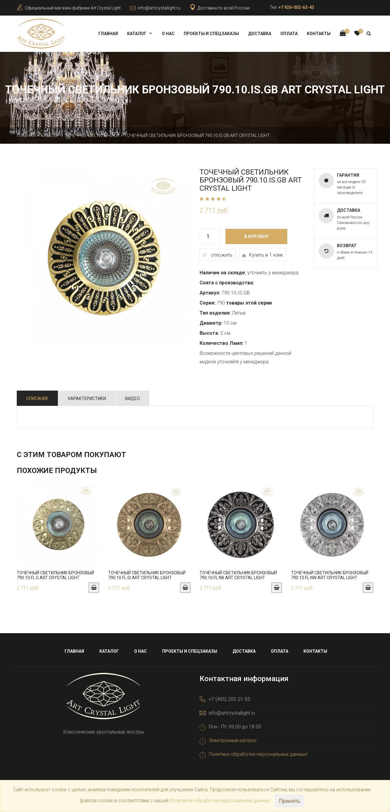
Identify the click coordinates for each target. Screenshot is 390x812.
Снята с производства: (227, 283)
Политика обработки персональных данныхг (258, 754)
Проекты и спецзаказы (211, 33)
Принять (289, 801)
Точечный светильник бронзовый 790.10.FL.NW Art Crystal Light (329, 575)
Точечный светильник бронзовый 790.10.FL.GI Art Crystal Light (147, 575)
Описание (37, 398)
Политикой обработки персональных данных (220, 800)
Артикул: (210, 293)
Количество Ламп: (221, 343)
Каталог (137, 33)
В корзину (256, 236)
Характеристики (87, 398)
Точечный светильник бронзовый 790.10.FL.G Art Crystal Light (55, 575)
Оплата (289, 33)
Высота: (209, 333)
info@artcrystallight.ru (159, 7)
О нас (168, 33)
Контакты (319, 33)
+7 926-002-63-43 (296, 7)
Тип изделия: (215, 313)
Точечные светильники (92, 135)
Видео (132, 398)
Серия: (207, 303)
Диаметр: (211, 323)
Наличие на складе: (223, 273)
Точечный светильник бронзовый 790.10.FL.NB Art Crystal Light (238, 575)
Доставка (259, 33)
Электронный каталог (233, 740)
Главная (108, 33)
